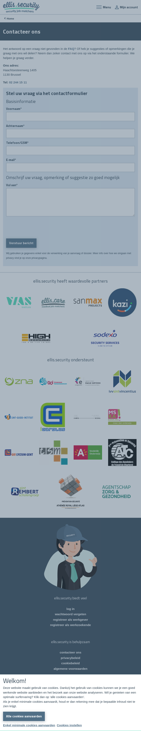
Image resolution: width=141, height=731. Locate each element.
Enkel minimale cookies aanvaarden (29, 725)
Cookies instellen (69, 725)
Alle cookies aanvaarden (24, 716)
